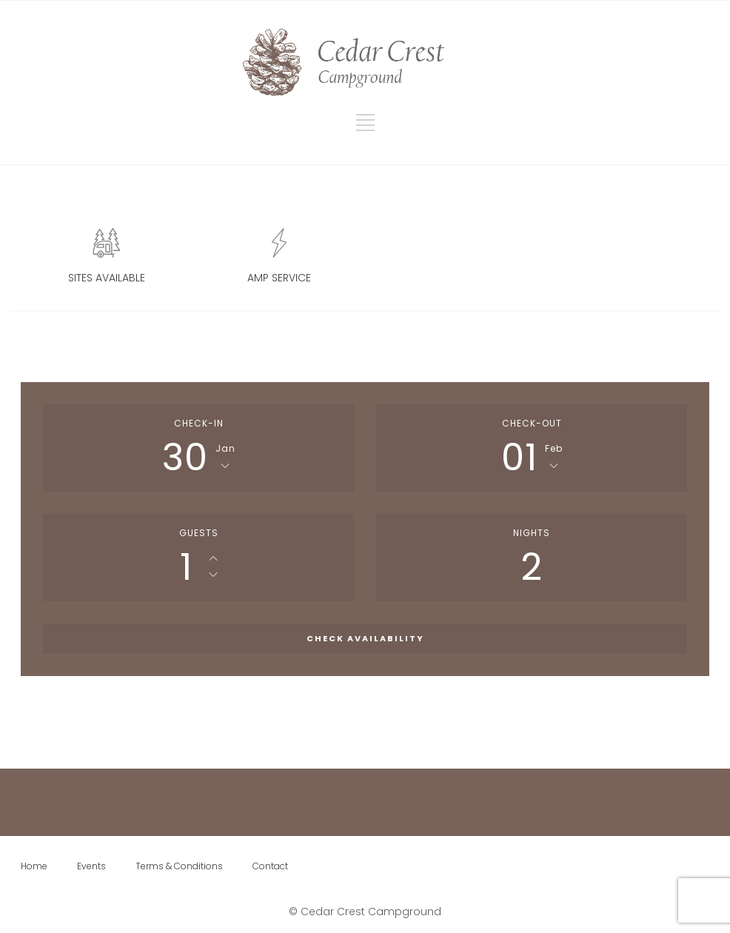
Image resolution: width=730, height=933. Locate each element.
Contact (270, 866)
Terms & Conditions (179, 866)
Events (91, 866)
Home (34, 866)
